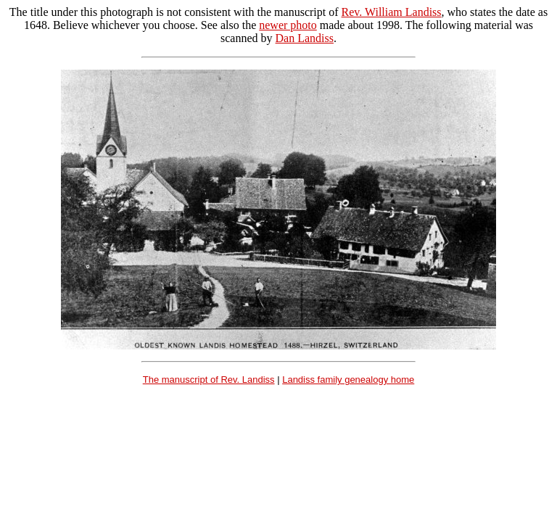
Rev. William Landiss (392, 12)
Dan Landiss (305, 38)
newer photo (288, 25)
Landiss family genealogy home (348, 379)
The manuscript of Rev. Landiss (209, 379)
